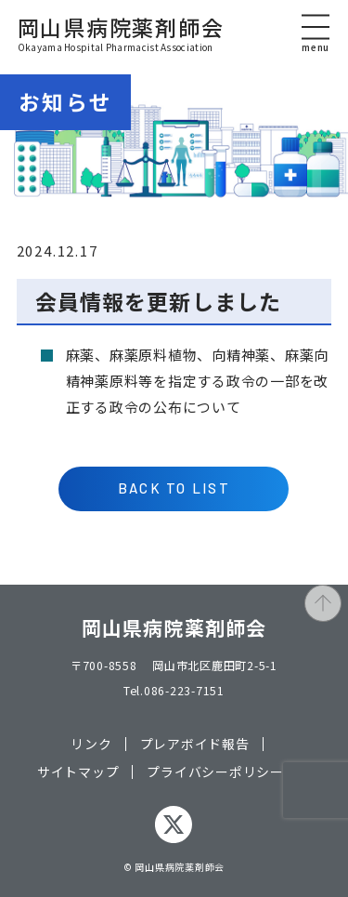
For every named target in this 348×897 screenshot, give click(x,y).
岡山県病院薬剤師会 (121, 34)
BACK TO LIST (174, 488)
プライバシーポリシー (215, 772)
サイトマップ (78, 772)
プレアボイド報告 (195, 744)
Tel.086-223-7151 (174, 690)
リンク (91, 744)
